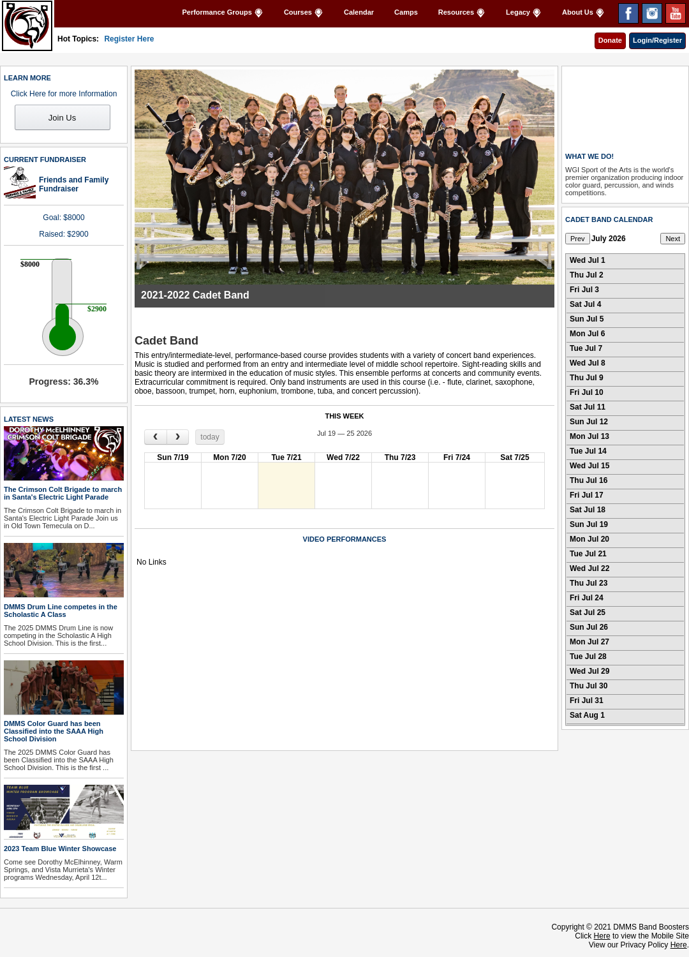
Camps (406, 12)
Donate (610, 40)
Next (672, 238)
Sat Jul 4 (585, 304)
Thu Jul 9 (587, 377)
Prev (577, 238)
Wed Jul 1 (587, 260)
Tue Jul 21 (588, 553)
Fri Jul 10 (587, 392)
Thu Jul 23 (588, 583)
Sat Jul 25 (587, 612)
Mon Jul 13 (589, 436)
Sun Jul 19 (589, 524)
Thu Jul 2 (587, 275)
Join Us (62, 117)
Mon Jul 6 (587, 333)
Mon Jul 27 (589, 641)
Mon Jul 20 (589, 539)
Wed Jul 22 (589, 568)
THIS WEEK (344, 416)
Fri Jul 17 (587, 495)
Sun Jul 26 (589, 627)
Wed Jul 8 (587, 363)
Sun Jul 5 (587, 319)
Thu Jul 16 (588, 480)
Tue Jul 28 (588, 656)
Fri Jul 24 (587, 597)
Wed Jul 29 (589, 671)
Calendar (359, 12)
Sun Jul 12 (589, 421)
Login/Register (657, 40)
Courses (303, 13)
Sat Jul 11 (587, 407)
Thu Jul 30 (588, 685)
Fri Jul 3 (584, 289)
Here (602, 935)
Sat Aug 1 (587, 715)
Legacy (524, 13)
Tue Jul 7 (586, 348)
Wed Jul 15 (589, 465)
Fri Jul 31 (587, 700)
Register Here (129, 38)
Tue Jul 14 (588, 451)
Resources (461, 13)
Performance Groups (222, 13)
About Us (583, 13)
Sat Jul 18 (587, 509)
